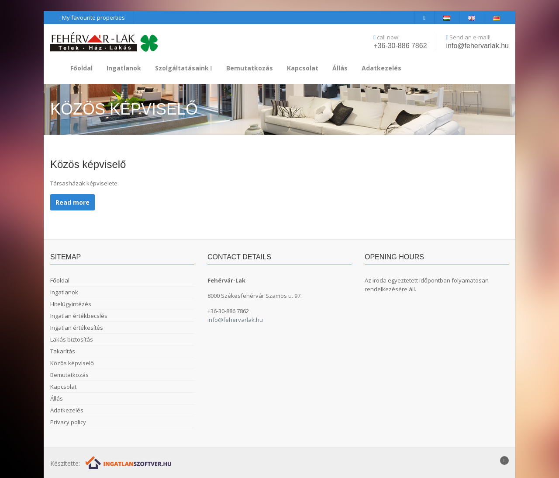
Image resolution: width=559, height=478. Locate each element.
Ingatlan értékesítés (76, 327)
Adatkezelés (381, 68)
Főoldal (81, 68)
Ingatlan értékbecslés (78, 316)
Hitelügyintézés (70, 304)
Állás (340, 68)
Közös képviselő (72, 363)
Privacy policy (68, 422)
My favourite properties (92, 17)
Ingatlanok (124, 68)
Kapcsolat (302, 68)
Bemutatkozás (249, 68)
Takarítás (62, 351)
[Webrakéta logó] (129, 462)
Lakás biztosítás (71, 339)
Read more (72, 202)
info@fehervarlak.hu (477, 45)
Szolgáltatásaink (183, 68)
